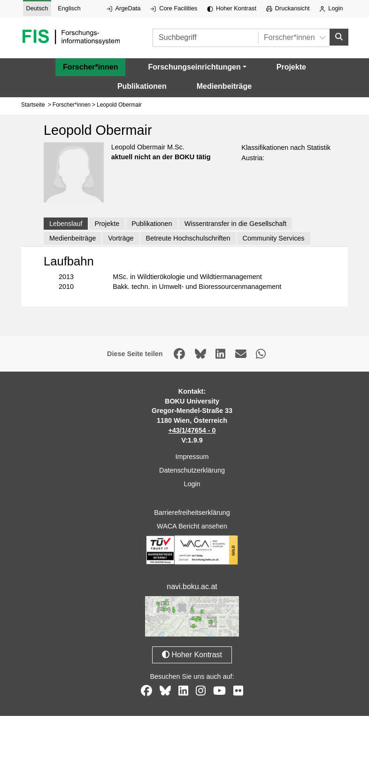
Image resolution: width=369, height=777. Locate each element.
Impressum (191, 455)
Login (331, 8)
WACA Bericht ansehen (192, 524)
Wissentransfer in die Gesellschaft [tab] (235, 221)
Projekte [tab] (106, 221)
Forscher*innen (90, 65)
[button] (197, 65)
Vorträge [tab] (120, 236)
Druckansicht (288, 8)
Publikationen (142, 84)
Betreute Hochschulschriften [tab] (188, 236)
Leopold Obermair (119, 103)
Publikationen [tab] (151, 221)
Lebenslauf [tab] (65, 221)
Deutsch (37, 8)
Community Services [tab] (274, 236)
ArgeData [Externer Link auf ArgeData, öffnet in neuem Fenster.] (123, 8)
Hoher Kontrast (231, 8)
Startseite (33, 103)
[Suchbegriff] (190, 37)
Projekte (291, 65)
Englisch (69, 8)
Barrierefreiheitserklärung (192, 510)
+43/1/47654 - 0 (191, 428)
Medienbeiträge (224, 84)
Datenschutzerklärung (192, 468)
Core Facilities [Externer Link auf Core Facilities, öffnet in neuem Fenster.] (173, 8)
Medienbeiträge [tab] (72, 236)
